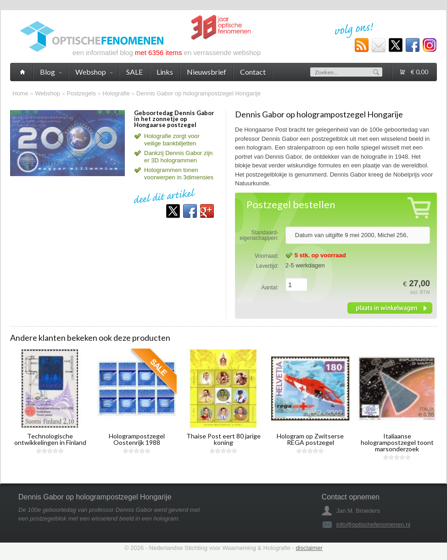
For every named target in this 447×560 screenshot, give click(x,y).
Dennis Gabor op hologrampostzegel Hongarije (198, 93)
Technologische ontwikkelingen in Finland (50, 439)
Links (164, 71)
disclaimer (309, 547)
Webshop (47, 93)
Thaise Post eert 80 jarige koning (223, 439)
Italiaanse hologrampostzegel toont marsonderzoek (397, 442)
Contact (253, 71)
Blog (50, 71)
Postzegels (81, 93)
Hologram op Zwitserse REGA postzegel (310, 439)
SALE (134, 71)
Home (20, 93)
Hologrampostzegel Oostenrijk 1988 (137, 439)
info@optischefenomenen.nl (373, 524)
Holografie (115, 93)
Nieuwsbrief (206, 71)
